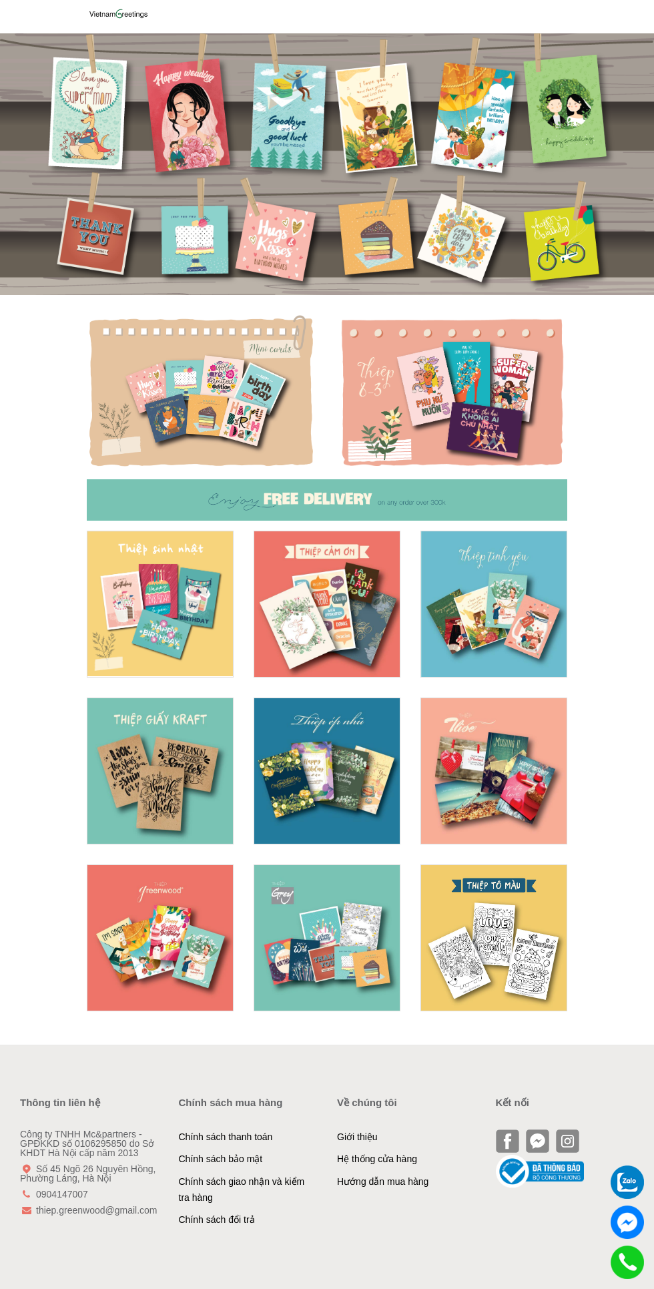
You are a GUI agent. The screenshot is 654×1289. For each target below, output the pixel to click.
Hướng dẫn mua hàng (382, 1181)
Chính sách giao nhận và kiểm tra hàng (242, 1189)
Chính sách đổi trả (217, 1219)
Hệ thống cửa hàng (377, 1158)
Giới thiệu (357, 1136)
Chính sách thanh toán (226, 1136)
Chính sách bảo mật (221, 1158)
